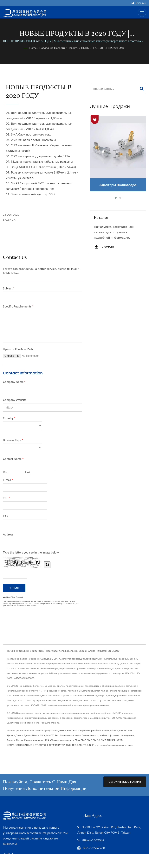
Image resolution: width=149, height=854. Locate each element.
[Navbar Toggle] (142, 13)
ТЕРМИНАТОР (57, 744)
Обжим (114, 730)
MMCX (50, 735)
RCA (47, 740)
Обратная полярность (62, 740)
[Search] (114, 88)
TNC (68, 744)
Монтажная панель (70, 735)
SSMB (119, 740)
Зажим (105, 730)
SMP (89, 740)
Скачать (104, 246)
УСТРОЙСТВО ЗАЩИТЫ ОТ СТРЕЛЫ (27, 744)
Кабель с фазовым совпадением (117, 735)
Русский (141, 3)
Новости (73, 47)
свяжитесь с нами (122, 744)
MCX (42, 735)
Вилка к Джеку (15, 740)
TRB (74, 744)
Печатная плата (90, 735)
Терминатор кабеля (90, 730)
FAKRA (123, 730)
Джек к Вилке (31, 735)
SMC (83, 740)
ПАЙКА (111, 740)
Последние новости (52, 47)
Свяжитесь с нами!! (124, 782)
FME (130, 730)
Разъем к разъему (33, 740)
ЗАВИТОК (82, 744)
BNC (69, 730)
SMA (77, 740)
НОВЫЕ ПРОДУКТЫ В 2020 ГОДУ (103, 47)
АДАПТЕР (60, 730)
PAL (57, 735)
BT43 (76, 730)
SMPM (96, 740)
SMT (103, 740)
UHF (91, 744)
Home (32, 47)
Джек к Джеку (15, 735)
